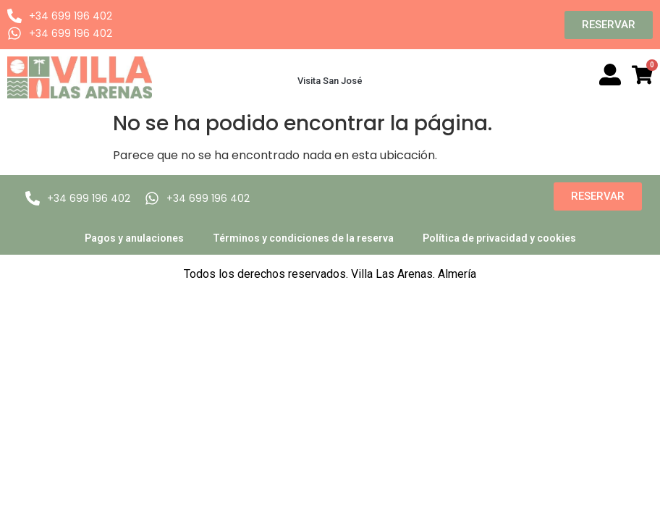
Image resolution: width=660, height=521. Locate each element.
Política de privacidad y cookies (499, 238)
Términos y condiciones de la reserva (303, 238)
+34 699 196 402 (70, 16)
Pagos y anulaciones (134, 238)
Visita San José (330, 80)
